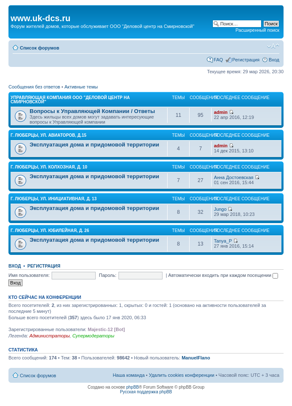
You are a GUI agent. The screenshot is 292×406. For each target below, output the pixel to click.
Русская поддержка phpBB (146, 391)
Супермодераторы (93, 335)
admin (220, 112)
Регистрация (245, 59)
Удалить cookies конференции (182, 375)
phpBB (132, 387)
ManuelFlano (196, 357)
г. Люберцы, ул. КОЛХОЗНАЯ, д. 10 (49, 167)
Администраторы (49, 335)
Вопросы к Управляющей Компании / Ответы (92, 111)
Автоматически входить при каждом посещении (223, 275)
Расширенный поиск (257, 30)
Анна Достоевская (233, 177)
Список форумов (39, 47)
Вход (274, 59)
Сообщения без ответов (34, 86)
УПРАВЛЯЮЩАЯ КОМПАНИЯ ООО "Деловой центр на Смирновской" (70, 99)
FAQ (218, 59)
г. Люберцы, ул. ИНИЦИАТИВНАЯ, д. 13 (53, 198)
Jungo (220, 209)
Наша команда (128, 375)
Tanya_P (223, 240)
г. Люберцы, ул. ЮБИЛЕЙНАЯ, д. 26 (50, 230)
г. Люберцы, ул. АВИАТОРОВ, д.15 (48, 135)
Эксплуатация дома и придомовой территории (94, 144)
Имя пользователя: (29, 275)
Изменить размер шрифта (273, 46)
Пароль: (107, 275)
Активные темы (81, 86)
